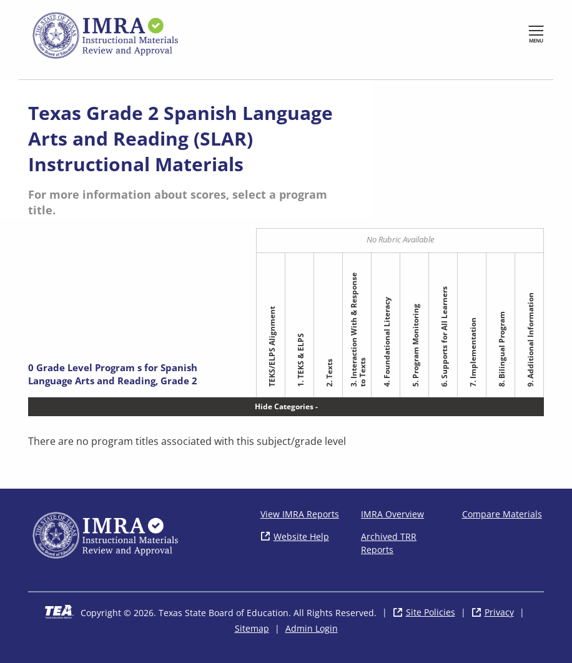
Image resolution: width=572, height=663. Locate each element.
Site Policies (430, 612)
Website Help (301, 536)
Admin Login (311, 628)
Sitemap (252, 628)
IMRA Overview (392, 514)
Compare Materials (502, 514)
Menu (536, 40)
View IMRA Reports (299, 514)
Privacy (499, 612)
